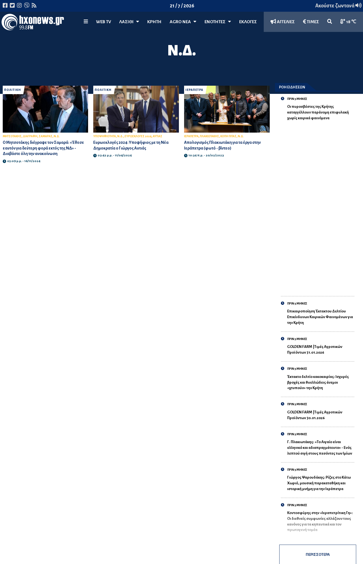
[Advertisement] (320, 205)
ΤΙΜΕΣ (311, 21)
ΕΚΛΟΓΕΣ (248, 21)
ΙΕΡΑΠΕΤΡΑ (194, 89)
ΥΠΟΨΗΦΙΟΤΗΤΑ (104, 136)
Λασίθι (129, 21)
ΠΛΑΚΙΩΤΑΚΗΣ (209, 136)
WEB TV (103, 21)
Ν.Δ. (57, 136)
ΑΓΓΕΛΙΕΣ (283, 21)
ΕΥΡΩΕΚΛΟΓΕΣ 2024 (138, 136)
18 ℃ (348, 21)
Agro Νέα (183, 21)
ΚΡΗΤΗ (154, 21)
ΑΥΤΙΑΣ (157, 136)
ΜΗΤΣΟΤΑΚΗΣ (12, 136)
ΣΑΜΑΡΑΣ (45, 136)
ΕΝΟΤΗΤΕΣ (218, 21)
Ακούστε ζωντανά (338, 5)
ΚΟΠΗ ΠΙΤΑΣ (228, 136)
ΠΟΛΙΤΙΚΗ (12, 89)
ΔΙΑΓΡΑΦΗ (30, 136)
